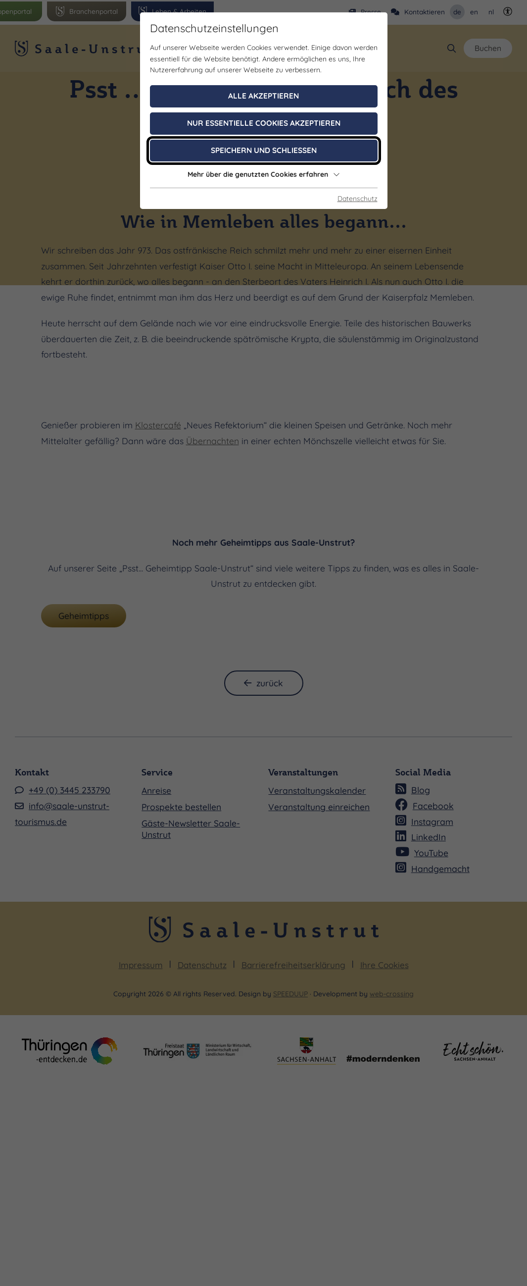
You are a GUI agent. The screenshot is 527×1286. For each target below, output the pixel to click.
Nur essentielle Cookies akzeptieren (263, 123)
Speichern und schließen (264, 150)
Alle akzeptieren (263, 96)
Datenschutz (357, 198)
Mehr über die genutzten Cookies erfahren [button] (264, 174)
